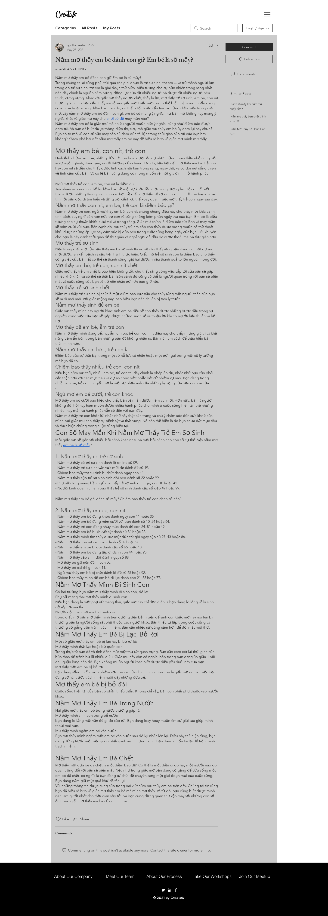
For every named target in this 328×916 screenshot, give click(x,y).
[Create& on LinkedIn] (169, 890)
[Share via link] (81, 819)
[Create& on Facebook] (175, 890)
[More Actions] (215, 45)
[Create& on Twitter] (163, 890)
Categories (65, 28)
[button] (267, 14)
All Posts (89, 28)
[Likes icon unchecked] (58, 819)
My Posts (111, 28)
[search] (214, 28)
